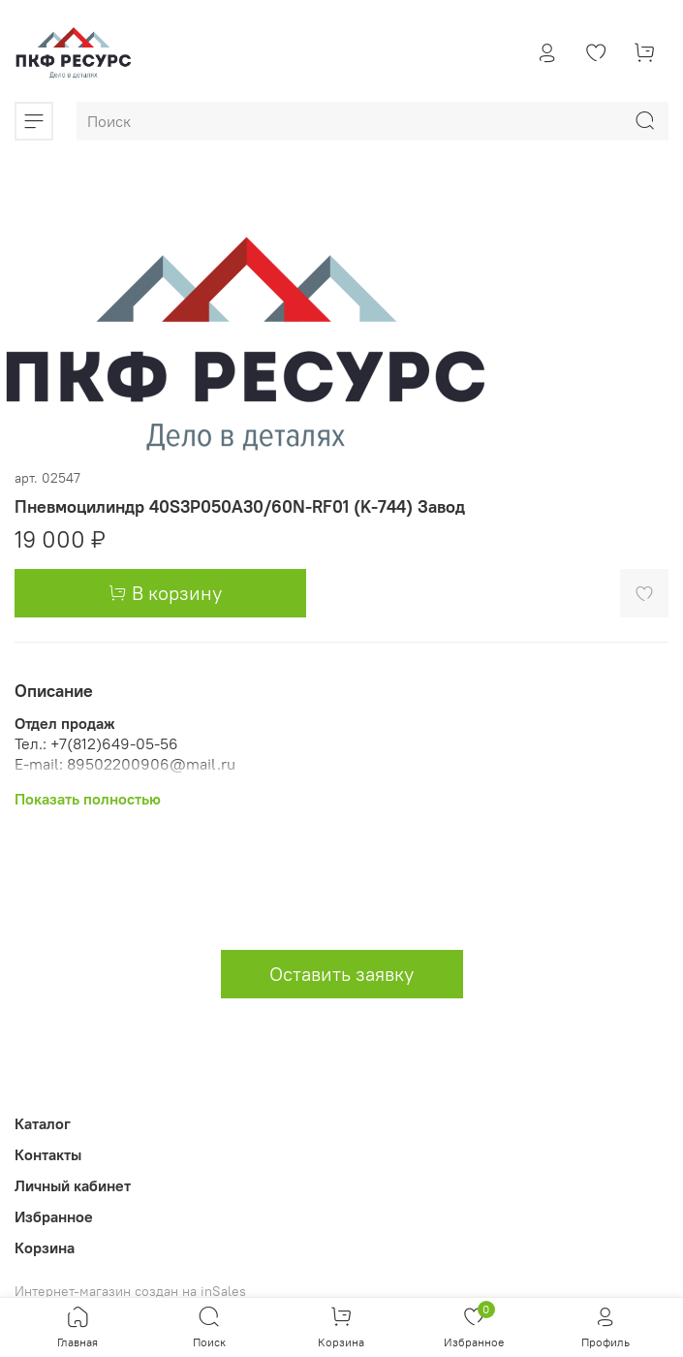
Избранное (54, 1216)
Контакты (48, 1154)
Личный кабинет (73, 1185)
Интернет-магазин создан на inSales (130, 1291)
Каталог (43, 1123)
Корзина (45, 1247)
